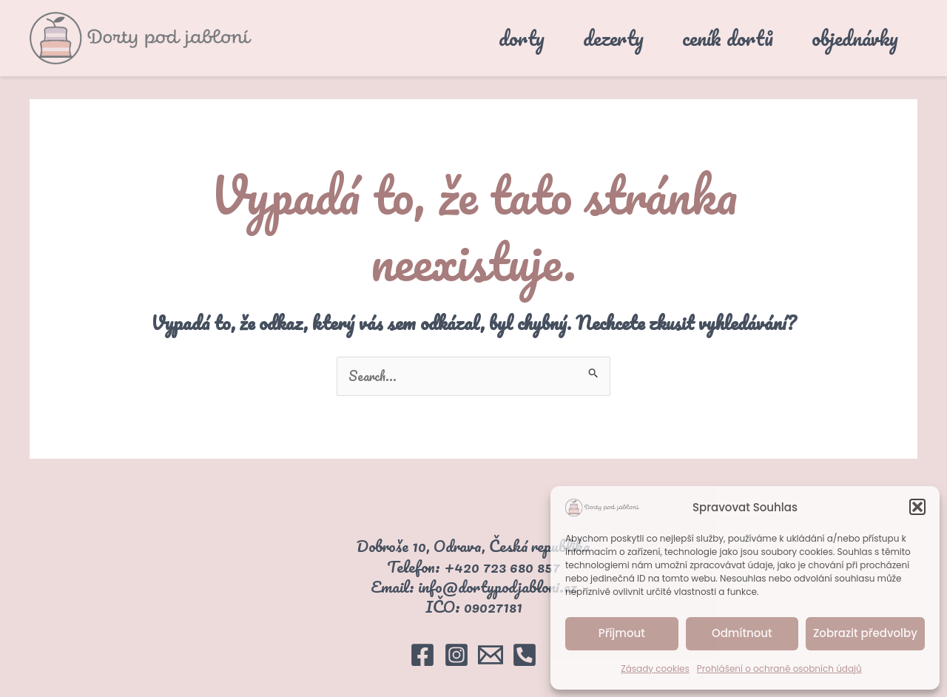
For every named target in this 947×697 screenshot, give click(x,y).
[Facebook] (422, 654)
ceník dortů (727, 38)
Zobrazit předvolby (865, 633)
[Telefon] (524, 654)
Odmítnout (742, 633)
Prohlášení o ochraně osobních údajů (779, 668)
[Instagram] (456, 654)
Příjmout (622, 633)
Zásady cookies (655, 668)
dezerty (613, 38)
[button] (917, 506)
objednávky (855, 38)
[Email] (490, 654)
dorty (522, 38)
